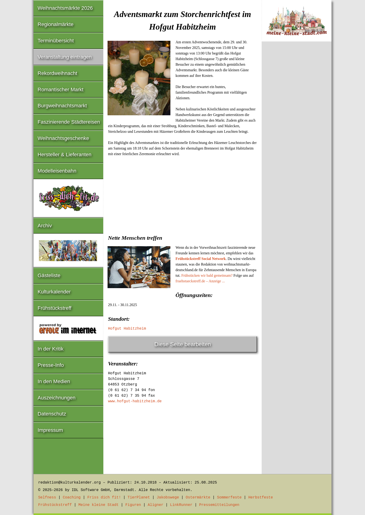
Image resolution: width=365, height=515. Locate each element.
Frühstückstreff (54, 308)
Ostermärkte (198, 497)
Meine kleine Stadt (98, 505)
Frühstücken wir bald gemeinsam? (207, 275)
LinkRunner (181, 505)
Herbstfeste (260, 497)
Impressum (50, 430)
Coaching (72, 497)
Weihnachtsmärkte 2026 (65, 8)
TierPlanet (139, 497)
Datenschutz (52, 414)
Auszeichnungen (57, 398)
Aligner (155, 505)
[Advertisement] (182, 194)
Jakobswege (168, 497)
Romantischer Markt (61, 89)
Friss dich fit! (104, 497)
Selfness (47, 497)
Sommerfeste (229, 497)
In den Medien (54, 381)
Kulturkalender (54, 292)
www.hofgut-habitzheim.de (135, 401)
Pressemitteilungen (219, 505)
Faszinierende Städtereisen (69, 122)
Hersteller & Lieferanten (64, 154)
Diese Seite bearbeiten (182, 344)
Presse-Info (51, 365)
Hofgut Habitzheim (127, 329)
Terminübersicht (56, 41)
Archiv (45, 226)
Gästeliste (49, 275)
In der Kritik (51, 349)
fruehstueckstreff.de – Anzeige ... (200, 281)
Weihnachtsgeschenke (63, 138)
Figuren (133, 505)
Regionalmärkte (56, 24)
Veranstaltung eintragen (65, 57)
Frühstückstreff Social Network (201, 259)
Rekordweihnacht (57, 73)
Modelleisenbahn (57, 171)
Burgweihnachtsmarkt (62, 106)
